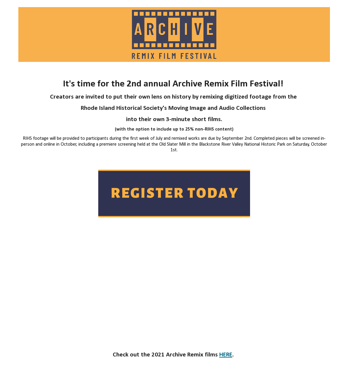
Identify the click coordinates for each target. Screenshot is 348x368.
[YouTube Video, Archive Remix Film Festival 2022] (174, 283)
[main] (174, 115)
